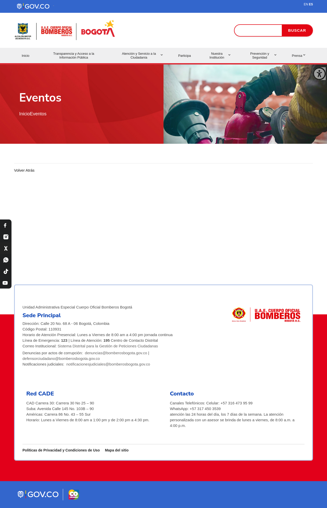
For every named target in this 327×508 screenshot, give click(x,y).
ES (311, 4)
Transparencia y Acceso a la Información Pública (73, 55)
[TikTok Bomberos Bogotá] (5, 271)
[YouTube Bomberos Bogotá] (5, 283)
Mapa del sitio (117, 450)
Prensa (298, 56)
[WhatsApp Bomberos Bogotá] (5, 260)
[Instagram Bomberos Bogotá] (5, 236)
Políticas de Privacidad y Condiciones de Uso (61, 450)
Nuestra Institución (219, 55)
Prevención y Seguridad (263, 55)
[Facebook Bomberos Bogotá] (5, 225)
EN (306, 4)
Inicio (25, 56)
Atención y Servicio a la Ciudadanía (142, 55)
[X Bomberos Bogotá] (5, 248)
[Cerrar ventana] (319, 73)
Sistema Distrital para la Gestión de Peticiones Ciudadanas (108, 346)
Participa (184, 56)
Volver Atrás (24, 170)
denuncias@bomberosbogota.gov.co (116, 353)
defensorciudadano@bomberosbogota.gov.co (61, 358)
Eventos (38, 113)
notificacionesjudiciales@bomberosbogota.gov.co (108, 364)
